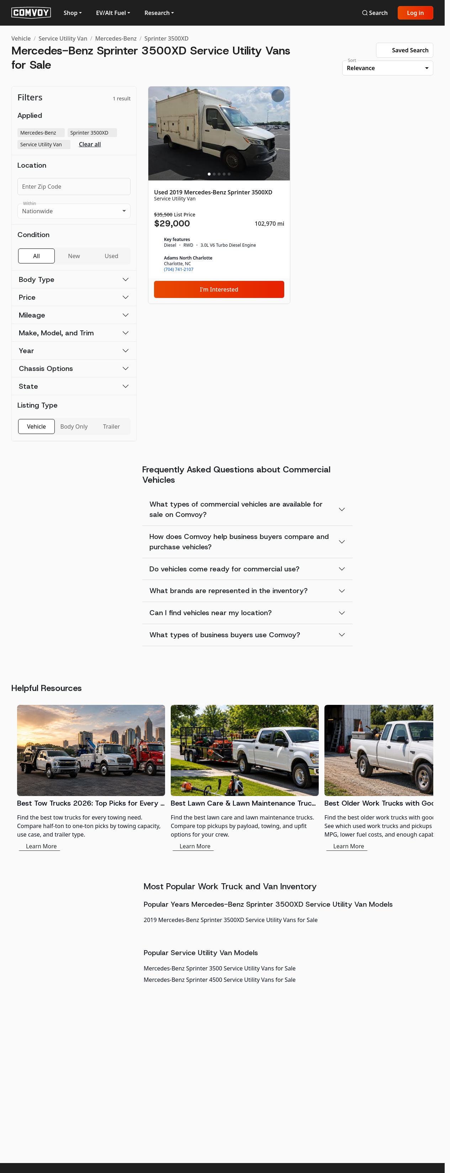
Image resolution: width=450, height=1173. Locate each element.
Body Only (74, 426)
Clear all (90, 144)
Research (157, 13)
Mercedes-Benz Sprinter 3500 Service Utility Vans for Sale (220, 968)
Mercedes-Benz (116, 38)
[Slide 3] (219, 174)
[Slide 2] (214, 174)
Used (111, 256)
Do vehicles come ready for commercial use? (224, 569)
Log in (415, 13)
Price (27, 297)
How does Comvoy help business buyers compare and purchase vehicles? (239, 541)
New (74, 256)
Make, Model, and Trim (56, 332)
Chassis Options (46, 368)
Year (26, 350)
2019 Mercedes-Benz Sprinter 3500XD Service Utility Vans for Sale (231, 920)
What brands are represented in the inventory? (228, 590)
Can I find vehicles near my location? (210, 612)
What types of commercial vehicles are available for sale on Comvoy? (236, 509)
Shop (71, 13)
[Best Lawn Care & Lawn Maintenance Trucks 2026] (245, 778)
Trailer (111, 426)
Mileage (32, 315)
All (36, 256)
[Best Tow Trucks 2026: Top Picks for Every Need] (91, 778)
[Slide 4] (224, 174)
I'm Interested (219, 289)
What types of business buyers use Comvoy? (224, 634)
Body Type (36, 279)
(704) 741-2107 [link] (179, 269)
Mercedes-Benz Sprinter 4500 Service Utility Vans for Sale (220, 980)
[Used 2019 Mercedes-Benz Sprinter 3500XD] (219, 195)
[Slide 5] (229, 174)
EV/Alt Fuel (111, 13)
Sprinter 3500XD (166, 38)
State (28, 386)
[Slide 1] (209, 174)
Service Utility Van (62, 38)
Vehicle (21, 38)
